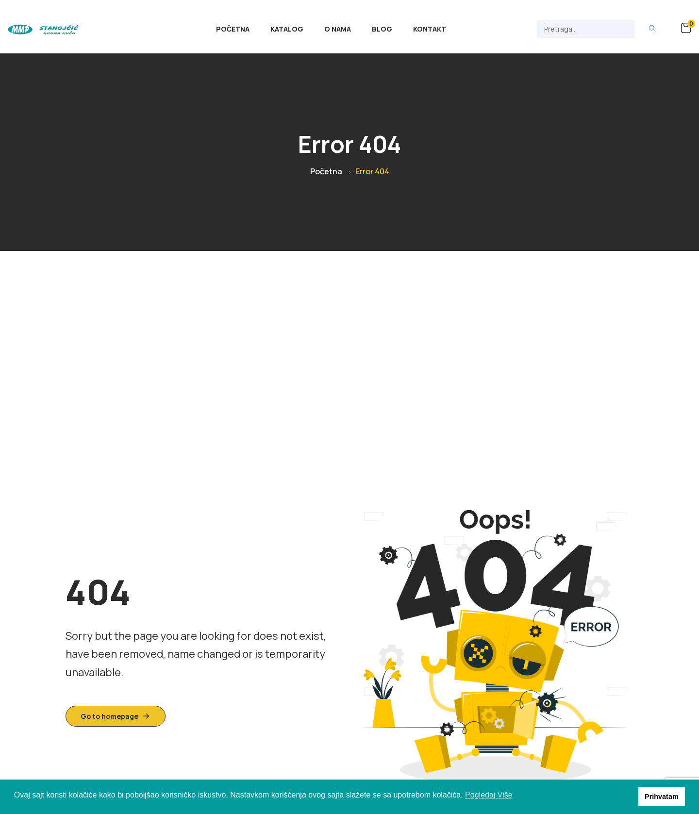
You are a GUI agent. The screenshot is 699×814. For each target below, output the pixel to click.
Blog (382, 28)
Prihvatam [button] (662, 796)
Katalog (286, 28)
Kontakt (429, 28)
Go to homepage (115, 716)
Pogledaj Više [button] (489, 795)
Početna (233, 28)
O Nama (337, 28)
